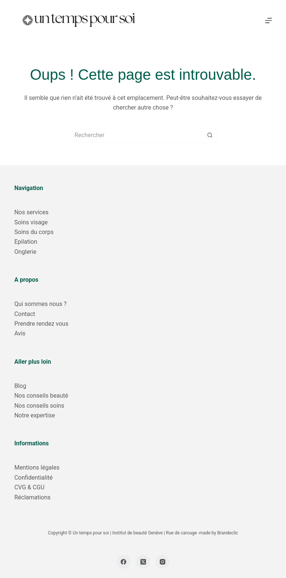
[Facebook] (124, 562)
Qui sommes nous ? (40, 303)
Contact (24, 314)
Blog (20, 385)
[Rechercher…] (136, 135)
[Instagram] (163, 562)
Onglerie (25, 251)
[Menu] (268, 20)
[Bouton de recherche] (210, 135)
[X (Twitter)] (143, 562)
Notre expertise (34, 415)
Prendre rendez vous (41, 323)
